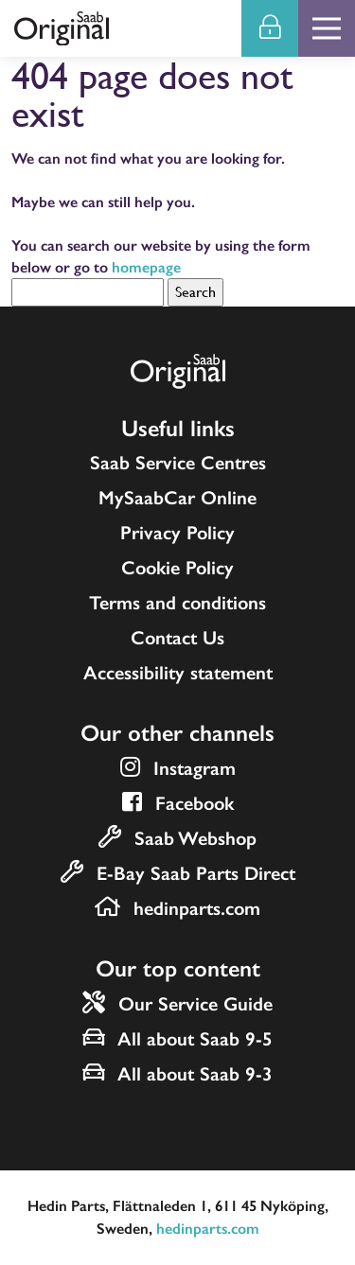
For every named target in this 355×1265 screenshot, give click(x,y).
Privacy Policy (177, 532)
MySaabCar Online (177, 497)
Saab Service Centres (178, 462)
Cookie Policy (177, 567)
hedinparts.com (207, 1229)
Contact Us (177, 637)
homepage (146, 267)
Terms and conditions (177, 602)
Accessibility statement (178, 672)
